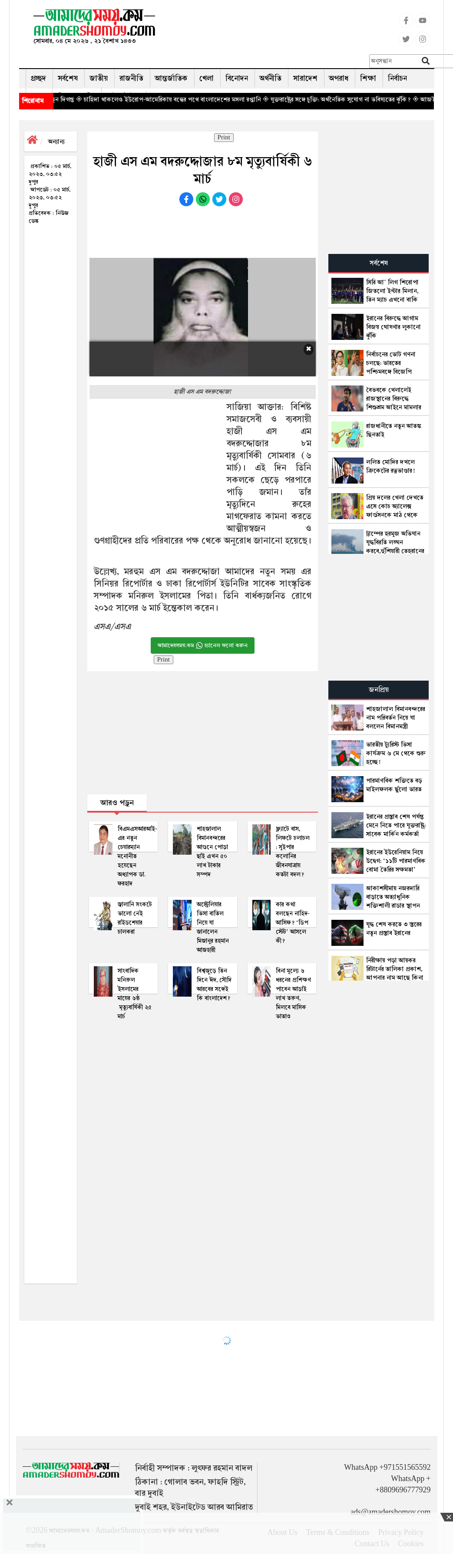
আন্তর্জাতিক (171, 78)
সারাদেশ (305, 78)
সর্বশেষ (68, 78)
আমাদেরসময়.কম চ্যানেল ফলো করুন (203, 645)
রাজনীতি (131, 78)
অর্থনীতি (270, 78)
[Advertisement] (289, 28)
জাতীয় (98, 78)
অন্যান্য (56, 141)
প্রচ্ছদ (38, 78)
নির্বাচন (397, 78)
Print (224, 137)
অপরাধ (338, 78)
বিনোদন (236, 78)
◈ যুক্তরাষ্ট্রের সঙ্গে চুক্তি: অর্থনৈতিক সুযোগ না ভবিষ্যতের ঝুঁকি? (358, 99)
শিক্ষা (368, 78)
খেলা (206, 78)
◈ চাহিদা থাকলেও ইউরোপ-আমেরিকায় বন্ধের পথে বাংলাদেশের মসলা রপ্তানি (189, 99)
